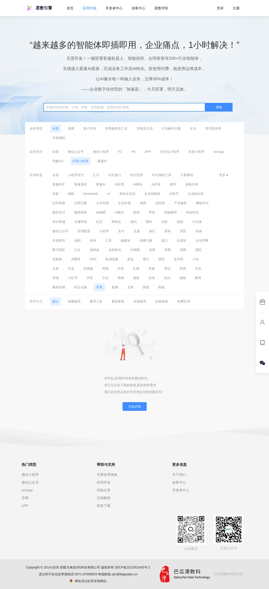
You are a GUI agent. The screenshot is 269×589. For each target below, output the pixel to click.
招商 (183, 250)
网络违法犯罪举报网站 (88, 581)
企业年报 (124, 203)
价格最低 (161, 301)
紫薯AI (102, 161)
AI (108, 193)
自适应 (181, 240)
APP (148, 152)
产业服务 (180, 203)
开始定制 (134, 406)
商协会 (116, 222)
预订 (146, 259)
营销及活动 (145, 128)
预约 (149, 222)
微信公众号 (76, 152)
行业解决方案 (171, 128)
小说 (195, 259)
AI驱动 (137, 184)
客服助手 (58, 184)
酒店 (161, 259)
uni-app (218, 152)
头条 (55, 268)
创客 (152, 250)
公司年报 (102, 203)
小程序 (104, 231)
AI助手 (174, 193)
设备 (55, 193)
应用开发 (103, 482)
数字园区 (58, 250)
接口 (164, 240)
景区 (183, 231)
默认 (55, 301)
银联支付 (58, 212)
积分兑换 (80, 287)
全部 (55, 128)
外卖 (121, 268)
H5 (133, 152)
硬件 (173, 184)
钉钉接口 (114, 175)
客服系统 (80, 184)
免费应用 (183, 301)
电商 (71, 128)
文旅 (136, 231)
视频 (182, 278)
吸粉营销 (58, 287)
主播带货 (80, 222)
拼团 (146, 287)
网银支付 (202, 203)
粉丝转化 (192, 212)
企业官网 (201, 240)
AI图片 (119, 212)
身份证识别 (127, 193)
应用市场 (89, 8)
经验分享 (103, 490)
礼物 (136, 268)
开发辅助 (58, 138)
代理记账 (80, 203)
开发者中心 (114, 8)
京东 (198, 268)
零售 (99, 287)
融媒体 (125, 240)
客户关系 (89, 128)
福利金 (94, 250)
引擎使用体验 (107, 475)
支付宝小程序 (169, 152)
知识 (167, 278)
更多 (224, 175)
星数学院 (161, 8)
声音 (152, 212)
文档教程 (103, 498)
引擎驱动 (186, 175)
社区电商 (58, 203)
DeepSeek (90, 193)
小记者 (197, 222)
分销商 (135, 250)
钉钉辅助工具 (161, 175)
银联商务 (80, 212)
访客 (164, 222)
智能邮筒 (170, 212)
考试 (167, 268)
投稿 (180, 222)
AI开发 (156, 184)
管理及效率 (213, 128)
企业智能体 (152, 193)
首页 (70, 8)
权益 (130, 259)
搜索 (219, 107)
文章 (130, 287)
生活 (193, 128)
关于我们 (179, 475)
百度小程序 (196, 152)
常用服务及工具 (116, 128)
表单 (93, 240)
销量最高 (74, 301)
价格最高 (139, 301)
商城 (161, 287)
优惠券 (57, 259)
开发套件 (58, 240)
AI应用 (119, 184)
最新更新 (118, 301)
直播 (115, 287)
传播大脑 (145, 240)
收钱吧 (101, 212)
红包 (71, 268)
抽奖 (136, 278)
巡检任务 (191, 184)
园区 (198, 250)
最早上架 (96, 301)
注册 (236, 8)
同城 (105, 268)
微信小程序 (101, 152)
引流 (105, 278)
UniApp (27, 490)
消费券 (76, 259)
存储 (198, 231)
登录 (220, 8)
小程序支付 (76, 175)
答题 (152, 268)
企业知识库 (196, 193)
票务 (167, 231)
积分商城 (58, 222)
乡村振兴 (114, 250)
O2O (93, 259)
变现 (55, 278)
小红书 (72, 278)
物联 (71, 193)
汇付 (96, 175)
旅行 (152, 231)
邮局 (136, 212)
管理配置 (83, 231)
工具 (108, 240)
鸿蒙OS (57, 161)
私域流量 (111, 259)
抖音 (90, 278)
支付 (121, 231)
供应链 (160, 203)
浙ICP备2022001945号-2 (132, 567)
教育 (198, 278)
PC (120, 152)
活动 (152, 278)
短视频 (88, 268)
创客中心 (138, 8)
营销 (121, 278)
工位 (77, 250)
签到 (133, 222)
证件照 (178, 259)
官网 (167, 250)
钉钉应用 (136, 175)
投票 (182, 268)
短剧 (77, 240)
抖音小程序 (80, 161)
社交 (99, 222)
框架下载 (103, 506)
